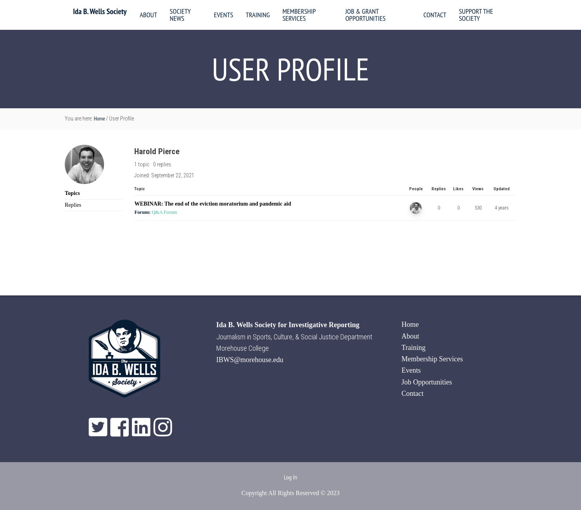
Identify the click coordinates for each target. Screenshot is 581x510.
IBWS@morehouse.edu (249, 360)
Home (410, 324)
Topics (72, 193)
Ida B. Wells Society (99, 11)
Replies (73, 205)
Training (414, 348)
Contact (413, 393)
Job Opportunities (427, 382)
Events (411, 370)
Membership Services (432, 359)
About (410, 336)
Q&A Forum (164, 212)
